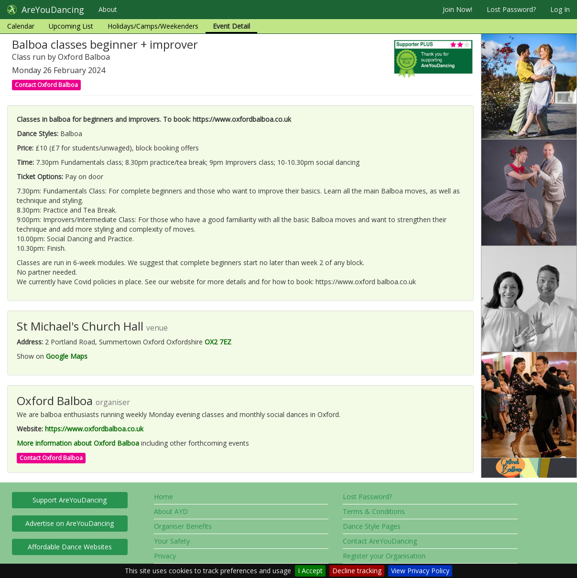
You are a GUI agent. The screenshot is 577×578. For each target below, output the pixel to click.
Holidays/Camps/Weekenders (153, 26)
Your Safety (172, 541)
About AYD (171, 511)
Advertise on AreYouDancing (69, 523)
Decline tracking (356, 570)
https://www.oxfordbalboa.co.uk (94, 428)
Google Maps (66, 356)
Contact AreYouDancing (380, 541)
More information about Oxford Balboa (78, 443)
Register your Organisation (384, 555)
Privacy (165, 555)
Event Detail (231, 26)
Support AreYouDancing (70, 499)
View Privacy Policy (420, 570)
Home (163, 496)
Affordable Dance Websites (70, 546)
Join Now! (457, 9)
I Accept (310, 570)
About (107, 9)
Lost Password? (511, 9)
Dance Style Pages (372, 526)
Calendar (20, 26)
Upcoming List (71, 26)
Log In (560, 9)
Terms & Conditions (374, 511)
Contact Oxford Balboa (46, 85)
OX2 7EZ (218, 341)
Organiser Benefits (183, 526)
